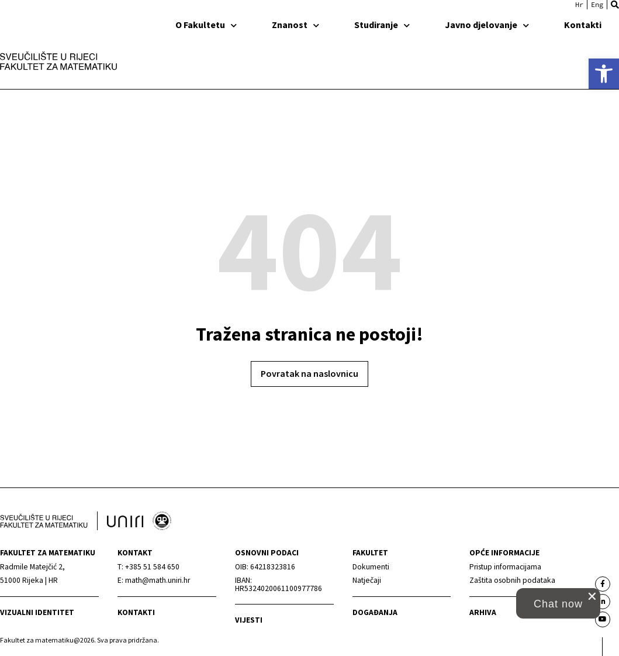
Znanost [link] (295, 24)
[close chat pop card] (592, 596)
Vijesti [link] (248, 620)
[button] (615, 5)
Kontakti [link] (582, 24)
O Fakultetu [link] (206, 24)
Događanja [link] (374, 612)
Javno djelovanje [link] (487, 24)
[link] (604, 74)
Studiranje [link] (382, 24)
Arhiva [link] (482, 612)
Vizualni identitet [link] (37, 612)
